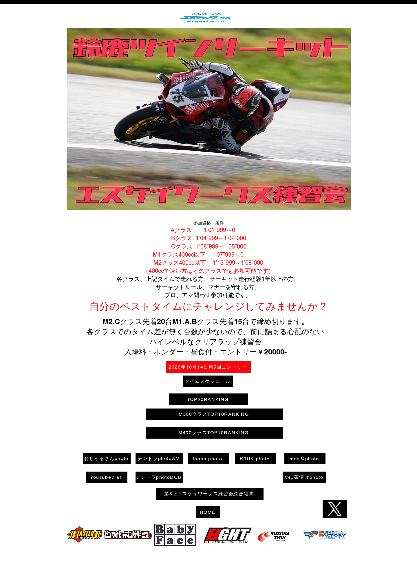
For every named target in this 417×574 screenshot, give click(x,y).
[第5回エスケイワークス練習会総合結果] (210, 494)
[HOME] (208, 512)
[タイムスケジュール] (208, 381)
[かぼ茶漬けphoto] (304, 477)
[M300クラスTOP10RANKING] (214, 414)
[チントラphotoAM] (159, 458)
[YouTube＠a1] (106, 477)
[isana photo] (208, 458)
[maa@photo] (304, 458)
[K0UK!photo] (255, 458)
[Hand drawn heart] (86, 534)
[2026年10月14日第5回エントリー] (208, 367)
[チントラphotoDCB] (159, 477)
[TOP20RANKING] (208, 399)
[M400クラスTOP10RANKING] (214, 433)
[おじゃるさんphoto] (107, 458)
